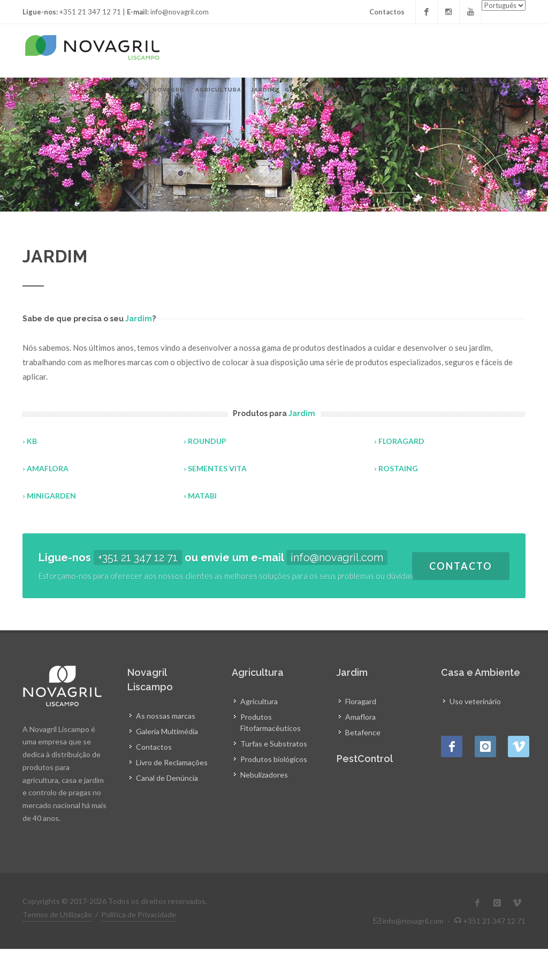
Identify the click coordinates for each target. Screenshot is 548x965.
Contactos (387, 11)
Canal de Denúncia (167, 777)
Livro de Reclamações (172, 762)
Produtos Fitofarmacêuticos (270, 722)
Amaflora (360, 716)
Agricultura (259, 701)
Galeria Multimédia (167, 731)
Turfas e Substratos (273, 743)
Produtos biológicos (273, 759)
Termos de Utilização (57, 914)
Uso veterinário (475, 701)
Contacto (460, 566)
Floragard (360, 701)
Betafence (362, 732)
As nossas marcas (165, 715)
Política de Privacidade (138, 914)
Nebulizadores (264, 774)
